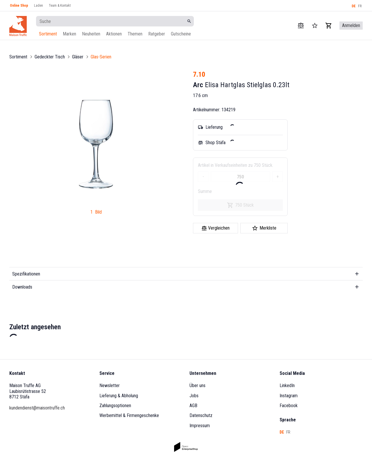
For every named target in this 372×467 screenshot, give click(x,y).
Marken (69, 34)
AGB (193, 405)
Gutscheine (181, 34)
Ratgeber (156, 34)
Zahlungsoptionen (115, 405)
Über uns (197, 385)
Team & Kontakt (60, 5)
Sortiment (48, 34)
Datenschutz (200, 415)
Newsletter (109, 385)
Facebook (289, 405)
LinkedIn (287, 385)
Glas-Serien (101, 57)
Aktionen (114, 34)
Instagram (289, 395)
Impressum (199, 425)
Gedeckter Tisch (50, 57)
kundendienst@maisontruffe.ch (37, 408)
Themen (135, 34)
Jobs (193, 395)
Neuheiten (91, 34)
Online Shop (19, 5)
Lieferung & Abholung (118, 395)
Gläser (77, 57)
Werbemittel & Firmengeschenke (129, 415)
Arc (198, 85)
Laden (38, 5)
